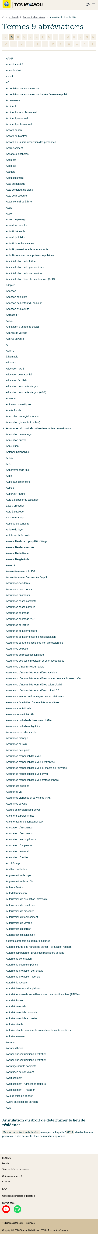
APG (8, 464)
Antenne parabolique (18, 452)
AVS (8, 1107)
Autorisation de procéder (20, 911)
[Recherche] (88, 5)
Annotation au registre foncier (22, 416)
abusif (9, 76)
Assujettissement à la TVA (20, 571)
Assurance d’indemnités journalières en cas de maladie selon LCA (43, 678)
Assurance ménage (17, 738)
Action (9, 213)
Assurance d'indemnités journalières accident (31, 672)
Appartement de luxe (18, 470)
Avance (10, 1042)
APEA (9, 458)
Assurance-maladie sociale (21, 732)
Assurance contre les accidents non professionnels (34, 642)
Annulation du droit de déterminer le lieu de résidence (36, 428)
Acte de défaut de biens (19, 189)
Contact (6, 1181)
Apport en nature (15, 493)
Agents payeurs (15, 338)
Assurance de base (17, 648)
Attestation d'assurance (19, 827)
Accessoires (13, 100)
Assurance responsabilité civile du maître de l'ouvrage (36, 768)
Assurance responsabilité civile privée (27, 773)
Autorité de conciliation (19, 958)
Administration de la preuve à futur (25, 267)
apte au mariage (15, 517)
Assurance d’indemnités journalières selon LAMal (34, 684)
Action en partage (16, 219)
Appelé (10, 487)
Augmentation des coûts (19, 881)
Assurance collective (17, 625)
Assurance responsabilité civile (23, 756)
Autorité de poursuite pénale (22, 964)
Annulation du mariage (19, 434)
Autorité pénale (14, 1024)
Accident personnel (17, 118)
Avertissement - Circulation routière (26, 1084)
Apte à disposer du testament (22, 499)
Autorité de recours (17, 982)
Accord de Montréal (17, 136)
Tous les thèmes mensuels (15, 1169)
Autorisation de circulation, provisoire (27, 899)
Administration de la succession (24, 273)
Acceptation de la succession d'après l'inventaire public (37, 94)
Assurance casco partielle (20, 607)
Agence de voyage (16, 333)
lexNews (6, 1158)
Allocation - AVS (15, 368)
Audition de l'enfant (17, 869)
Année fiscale (13, 410)
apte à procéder (15, 505)
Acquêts (10, 171)
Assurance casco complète (21, 601)
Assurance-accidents (18, 583)
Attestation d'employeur (19, 845)
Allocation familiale (16, 380)
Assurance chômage (17, 613)
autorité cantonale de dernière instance (28, 941)
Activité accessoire (16, 225)
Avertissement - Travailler (20, 1089)
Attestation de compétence (21, 839)
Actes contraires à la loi (19, 201)
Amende (11, 398)
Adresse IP (12, 315)
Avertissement (14, 1078)
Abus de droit (13, 70)
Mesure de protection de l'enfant (21, 1132)
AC (8, 82)
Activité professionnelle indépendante (27, 249)
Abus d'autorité (14, 64)
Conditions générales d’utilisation (18, 1196)
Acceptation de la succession (22, 88)
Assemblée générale (17, 559)
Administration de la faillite (21, 261)
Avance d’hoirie (14, 1048)
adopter (10, 285)
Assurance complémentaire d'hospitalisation (31, 636)
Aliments (11, 362)
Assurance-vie (14, 791)
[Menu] (93, 5)
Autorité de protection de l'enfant (24, 970)
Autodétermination (16, 893)
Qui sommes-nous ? (12, 1176)
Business (31, 1223)
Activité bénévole (15, 231)
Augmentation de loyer (19, 875)
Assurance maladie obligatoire (23, 726)
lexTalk (5, 1163)
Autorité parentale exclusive (21, 1018)
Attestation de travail (17, 851)
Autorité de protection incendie (23, 976)
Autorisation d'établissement (22, 917)
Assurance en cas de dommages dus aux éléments (35, 696)
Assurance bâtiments (18, 595)
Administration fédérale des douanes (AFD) (30, 279)
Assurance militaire (17, 744)
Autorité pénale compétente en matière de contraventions (38, 1030)
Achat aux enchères (17, 154)
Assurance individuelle (18, 708)
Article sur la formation (18, 535)
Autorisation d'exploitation (20, 934)
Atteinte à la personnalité (20, 815)
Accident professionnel (19, 124)
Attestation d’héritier (17, 857)
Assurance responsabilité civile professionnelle (32, 780)
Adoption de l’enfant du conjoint (24, 303)
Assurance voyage (16, 803)
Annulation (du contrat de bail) (23, 422)
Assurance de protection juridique (25, 654)
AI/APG (10, 350)
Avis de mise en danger (19, 1096)
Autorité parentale (16, 1006)
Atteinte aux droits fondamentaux (24, 821)
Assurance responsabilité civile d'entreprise (30, 762)
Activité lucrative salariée (20, 243)
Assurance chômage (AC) (20, 619)
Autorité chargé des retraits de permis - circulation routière (39, 946)
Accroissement (14, 148)
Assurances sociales (17, 786)
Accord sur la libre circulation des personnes (31, 142)
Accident (11, 106)
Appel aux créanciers (18, 481)
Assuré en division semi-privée (23, 809)
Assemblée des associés (20, 547)
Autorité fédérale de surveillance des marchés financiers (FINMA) (43, 994)
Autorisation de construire (20, 905)
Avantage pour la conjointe (21, 1066)
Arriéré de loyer (14, 529)
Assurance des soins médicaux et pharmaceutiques (35, 660)
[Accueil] (3, 17)
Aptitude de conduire (17, 523)
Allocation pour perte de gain (22, 386)
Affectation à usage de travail (22, 326)
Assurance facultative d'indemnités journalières (32, 702)
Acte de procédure (16, 195)
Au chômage (13, 863)
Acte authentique (15, 183)
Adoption (11, 291)
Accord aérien (14, 130)
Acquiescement (14, 177)
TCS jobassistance (12, 1223)
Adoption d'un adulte (17, 309)
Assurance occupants (18, 750)
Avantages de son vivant (20, 1072)
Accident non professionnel (21, 112)
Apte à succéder (15, 511)
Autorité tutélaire (15, 1036)
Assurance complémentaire (21, 631)
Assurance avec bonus (19, 589)
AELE (9, 320)
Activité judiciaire (15, 237)
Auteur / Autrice (14, 887)
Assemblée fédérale (17, 553)
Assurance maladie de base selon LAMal (29, 720)
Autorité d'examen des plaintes (23, 988)
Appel (9, 475)
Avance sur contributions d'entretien (26, 1054)
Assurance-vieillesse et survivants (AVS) (29, 797)
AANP (9, 58)
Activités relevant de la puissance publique (30, 255)
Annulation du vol (16, 440)
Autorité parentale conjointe (21, 1012)
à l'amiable (12, 356)
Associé (10, 565)
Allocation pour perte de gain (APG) (26, 392)
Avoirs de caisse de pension (22, 1101)
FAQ (4, 1189)
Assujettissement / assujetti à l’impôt (26, 577)
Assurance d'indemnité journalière (25, 666)
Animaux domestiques (18, 404)
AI (7, 344)
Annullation (12, 446)
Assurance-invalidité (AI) (20, 714)
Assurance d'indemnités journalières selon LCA (32, 690)
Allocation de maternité (19, 374)
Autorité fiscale (14, 1000)
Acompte (11, 160)
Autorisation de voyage (19, 923)
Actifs (9, 207)
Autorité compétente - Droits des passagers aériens (35, 952)
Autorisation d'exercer (18, 929)
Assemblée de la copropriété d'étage (26, 541)
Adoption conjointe (16, 297)
